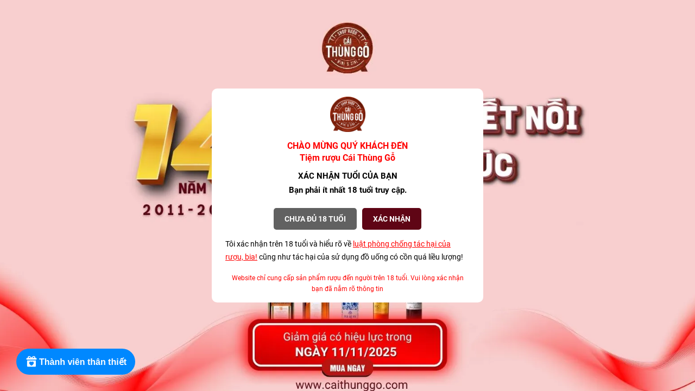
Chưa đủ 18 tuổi (315, 219)
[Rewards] (75, 362)
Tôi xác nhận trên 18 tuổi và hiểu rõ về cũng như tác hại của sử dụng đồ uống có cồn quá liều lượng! (344, 250)
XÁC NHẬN (391, 219)
